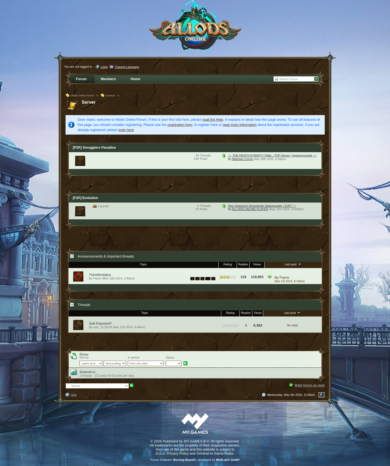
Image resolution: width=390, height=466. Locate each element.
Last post (292, 264)
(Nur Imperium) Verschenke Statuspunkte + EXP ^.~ (262, 205)
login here (126, 130)
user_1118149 (102, 327)
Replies (243, 264)
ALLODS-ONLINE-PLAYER (250, 209)
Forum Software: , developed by (195, 459)
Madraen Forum (242, 159)
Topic (143, 264)
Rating (227, 264)
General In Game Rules (214, 453)
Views (257, 264)
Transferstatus (100, 275)
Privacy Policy (178, 453)
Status (170, 357)
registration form (179, 125)
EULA (160, 453)
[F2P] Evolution (85, 198)
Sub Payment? (100, 323)
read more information (239, 125)
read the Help (212, 120)
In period (133, 357)
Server (89, 102)
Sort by (84, 357)
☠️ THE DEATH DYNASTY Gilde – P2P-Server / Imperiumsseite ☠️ (272, 155)
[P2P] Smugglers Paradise (94, 147)
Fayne (284, 277)
